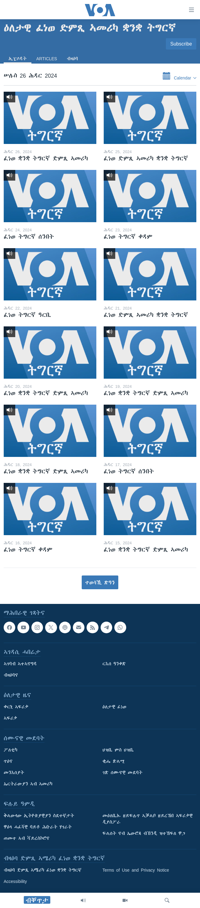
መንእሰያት (14, 773)
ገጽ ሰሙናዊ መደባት (122, 773)
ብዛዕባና (11, 675)
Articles (46, 58)
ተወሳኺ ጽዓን (100, 582)
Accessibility (15, 881)
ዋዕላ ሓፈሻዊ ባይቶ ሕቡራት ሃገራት (38, 827)
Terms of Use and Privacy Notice (135, 870)
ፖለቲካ (10, 750)
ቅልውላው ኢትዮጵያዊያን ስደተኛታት (39, 816)
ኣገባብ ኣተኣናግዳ (20, 664)
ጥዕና (8, 761)
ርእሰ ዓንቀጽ (114, 664)
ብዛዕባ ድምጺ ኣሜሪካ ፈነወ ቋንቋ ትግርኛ (42, 870)
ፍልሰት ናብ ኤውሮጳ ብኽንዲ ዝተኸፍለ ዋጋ (143, 833)
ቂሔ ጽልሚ (113, 761)
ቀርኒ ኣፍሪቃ (16, 707)
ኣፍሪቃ (10, 718)
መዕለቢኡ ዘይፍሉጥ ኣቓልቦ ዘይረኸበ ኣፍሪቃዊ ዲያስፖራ (147, 819)
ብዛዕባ (72, 58)
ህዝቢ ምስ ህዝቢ (118, 750)
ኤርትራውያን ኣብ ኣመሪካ (28, 784)
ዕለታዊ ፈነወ (114, 707)
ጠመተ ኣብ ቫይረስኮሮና (26, 838)
